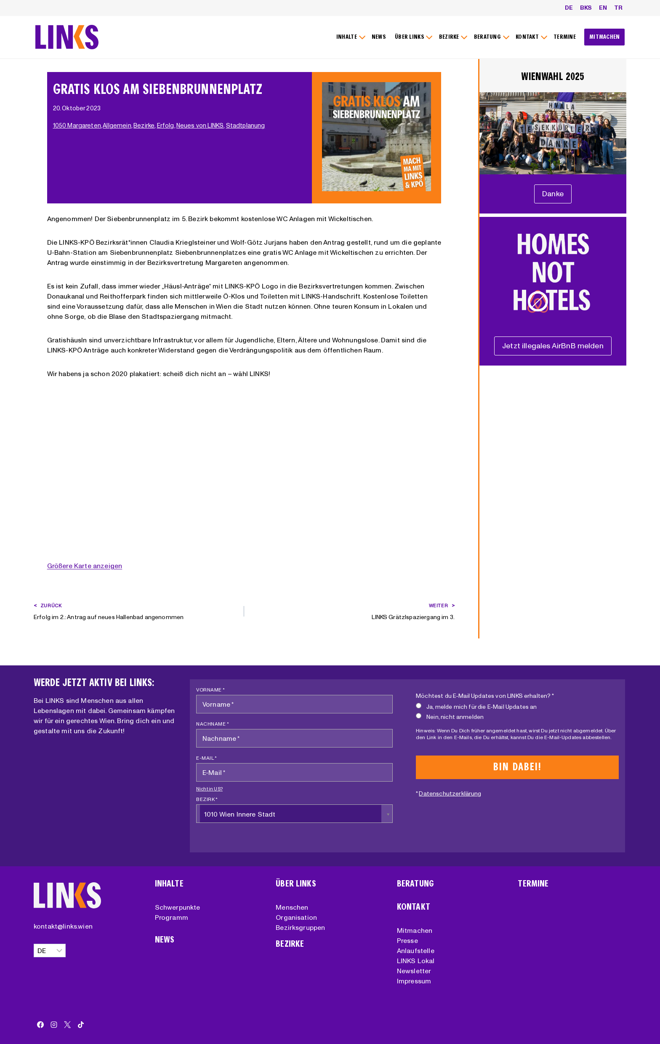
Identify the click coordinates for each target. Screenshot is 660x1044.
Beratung (415, 883)
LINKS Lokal (416, 960)
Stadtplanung (246, 125)
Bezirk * (207, 799)
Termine (533, 883)
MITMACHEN (604, 36)
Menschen (292, 907)
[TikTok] (81, 1024)
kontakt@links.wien (63, 926)
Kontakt (413, 907)
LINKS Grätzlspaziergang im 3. (352, 610)
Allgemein (118, 125)
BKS (586, 7)
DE (569, 7)
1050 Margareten (78, 125)
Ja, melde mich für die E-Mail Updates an (476, 706)
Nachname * (212, 723)
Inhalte (169, 883)
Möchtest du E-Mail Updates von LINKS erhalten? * (485, 695)
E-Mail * (206, 758)
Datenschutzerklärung (450, 793)
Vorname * (210, 689)
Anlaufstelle (415, 950)
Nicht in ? (209, 788)
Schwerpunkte (177, 907)
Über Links (296, 883)
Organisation (296, 917)
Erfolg (166, 125)
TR (618, 7)
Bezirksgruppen (300, 927)
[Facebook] (40, 1024)
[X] (67, 1024)
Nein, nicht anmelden (450, 716)
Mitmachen (414, 930)
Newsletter (414, 971)
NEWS (379, 36)
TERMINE (565, 36)
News (165, 940)
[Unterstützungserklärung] (553, 193)
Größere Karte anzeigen (84, 565)
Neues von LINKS (200, 125)
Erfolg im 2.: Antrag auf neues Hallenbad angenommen (136, 610)
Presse (407, 940)
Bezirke (144, 125)
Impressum (414, 981)
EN (603, 7)
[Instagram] (54, 1024)
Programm (171, 917)
